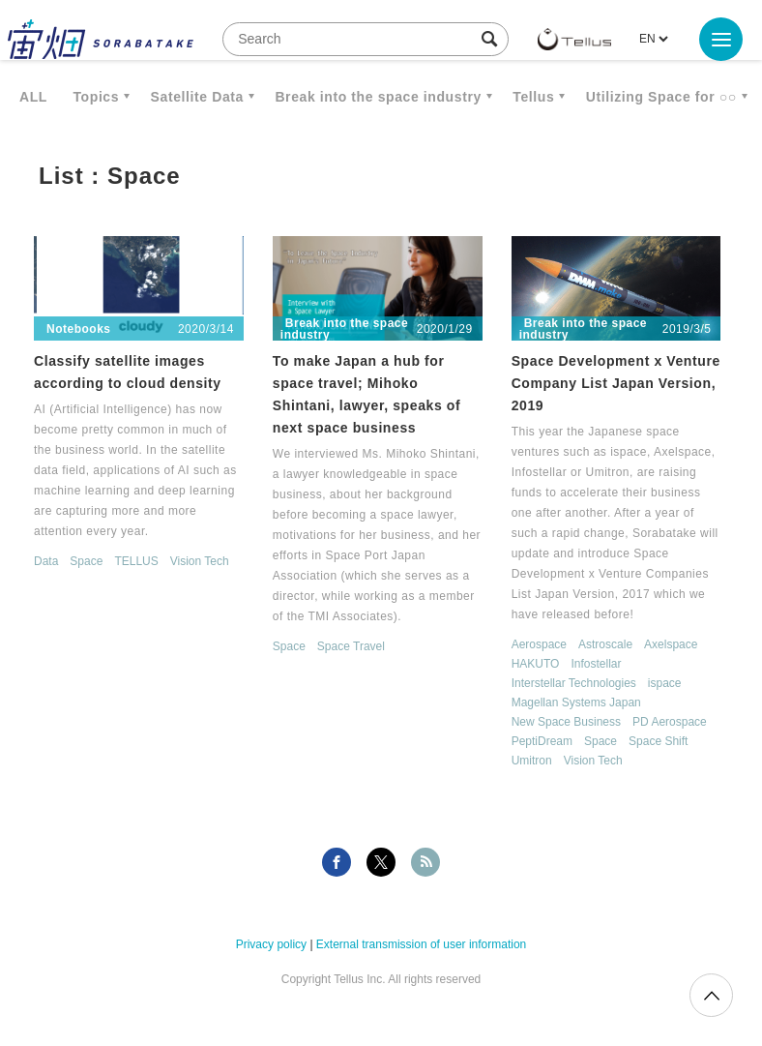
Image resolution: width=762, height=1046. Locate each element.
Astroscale (605, 644)
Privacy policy (271, 944)
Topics (96, 97)
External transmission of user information (421, 944)
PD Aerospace (669, 722)
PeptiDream (542, 741)
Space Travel (351, 646)
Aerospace (539, 644)
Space (86, 561)
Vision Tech (199, 561)
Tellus (533, 97)
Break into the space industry (378, 97)
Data (46, 561)
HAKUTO (536, 664)
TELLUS (136, 561)
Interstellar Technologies (574, 683)
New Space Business (566, 722)
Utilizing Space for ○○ (661, 97)
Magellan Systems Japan (576, 702)
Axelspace (670, 644)
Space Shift (658, 741)
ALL (33, 97)
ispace (665, 683)
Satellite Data (197, 97)
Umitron (532, 760)
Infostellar (596, 664)
